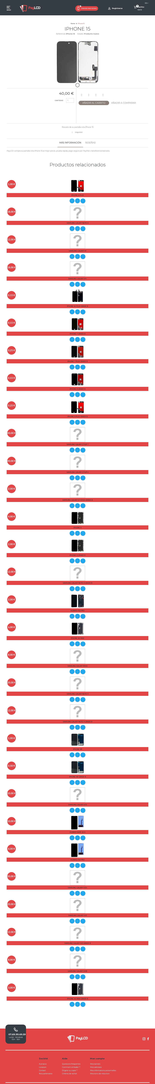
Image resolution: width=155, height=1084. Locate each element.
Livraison (42, 1060)
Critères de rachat (69, 1067)
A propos (42, 1057)
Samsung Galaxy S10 (77, 909)
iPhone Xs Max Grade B (77, 992)
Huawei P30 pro (77, 854)
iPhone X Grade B (77, 552)
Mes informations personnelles (103, 1063)
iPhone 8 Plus (77, 195)
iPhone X (77, 525)
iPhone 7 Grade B (77, 333)
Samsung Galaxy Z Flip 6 (77, 470)
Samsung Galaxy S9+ (77, 278)
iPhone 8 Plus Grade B (77, 415)
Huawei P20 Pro (77, 607)
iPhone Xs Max (77, 635)
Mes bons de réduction (100, 1067)
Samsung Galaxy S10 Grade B (77, 937)
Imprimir (79, 132)
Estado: (80, 34)
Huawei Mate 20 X (77, 827)
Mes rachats (95, 1057)
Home (73, 23)
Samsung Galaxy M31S (77, 662)
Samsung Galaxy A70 (77, 800)
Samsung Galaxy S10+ (77, 882)
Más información (70, 142)
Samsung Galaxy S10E (77, 965)
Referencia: (61, 34)
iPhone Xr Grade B (77, 772)
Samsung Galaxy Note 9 (77, 690)
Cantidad (59, 100)
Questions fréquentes (71, 1057)
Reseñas (90, 142)
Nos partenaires (45, 1067)
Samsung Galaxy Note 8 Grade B (77, 580)
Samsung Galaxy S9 (77, 250)
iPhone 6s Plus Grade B (77, 305)
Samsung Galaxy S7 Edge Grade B (77, 498)
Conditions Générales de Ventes (83, 1080)
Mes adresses (96, 1060)
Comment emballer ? (71, 1060)
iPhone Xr (77, 745)
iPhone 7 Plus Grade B (77, 360)
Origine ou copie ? (69, 1063)
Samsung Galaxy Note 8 (77, 223)
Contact (42, 1063)
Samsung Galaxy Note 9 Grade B (77, 717)
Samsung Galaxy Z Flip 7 (77, 442)
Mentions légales (100, 1080)
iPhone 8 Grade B (77, 387)
